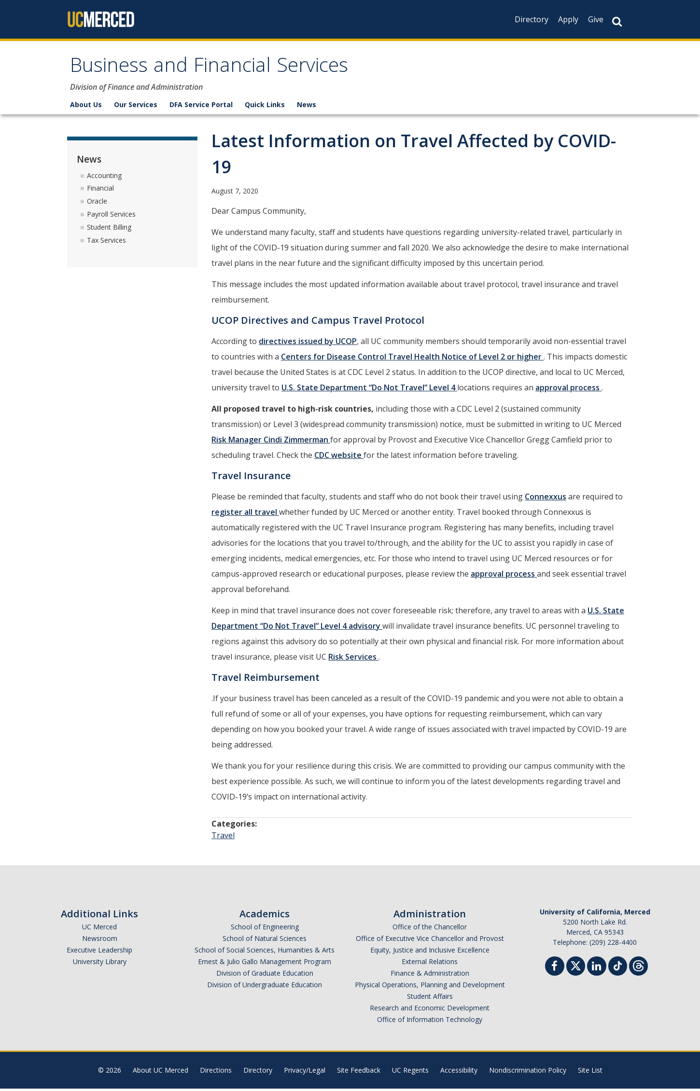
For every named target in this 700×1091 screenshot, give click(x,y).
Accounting (104, 177)
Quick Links (265, 106)
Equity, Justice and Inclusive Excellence (430, 952)
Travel (223, 837)
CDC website (339, 457)
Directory (531, 19)
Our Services (135, 106)
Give (595, 19)
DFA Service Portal (201, 106)
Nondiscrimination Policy (527, 1072)
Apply (568, 19)
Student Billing (109, 229)
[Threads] (638, 967)
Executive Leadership (99, 952)
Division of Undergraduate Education (264, 987)
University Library (99, 963)
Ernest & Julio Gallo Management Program (264, 963)
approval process (568, 390)
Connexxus (545, 499)
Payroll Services (111, 216)
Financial (100, 190)
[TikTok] (617, 967)
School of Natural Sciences (265, 940)
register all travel (245, 514)
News (306, 106)
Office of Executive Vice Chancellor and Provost (430, 940)
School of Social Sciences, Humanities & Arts (265, 952)
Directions (216, 1072)
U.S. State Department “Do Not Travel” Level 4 (368, 390)
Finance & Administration (430, 975)
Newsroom (99, 940)
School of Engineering (265, 929)
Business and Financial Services (222, 69)
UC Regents (410, 1072)
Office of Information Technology (429, 1021)
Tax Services (106, 242)
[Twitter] (575, 967)
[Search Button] (617, 21)
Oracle (97, 203)
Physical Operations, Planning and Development (430, 987)
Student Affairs (430, 998)
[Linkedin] (597, 969)
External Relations (430, 963)
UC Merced (99, 929)
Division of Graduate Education (264, 975)
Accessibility (458, 1072)
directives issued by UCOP (308, 343)
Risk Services (353, 659)
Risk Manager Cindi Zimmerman (270, 442)
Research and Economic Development (430, 1010)
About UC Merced (160, 1072)
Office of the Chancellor (429, 929)
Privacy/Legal (304, 1072)
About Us (86, 106)
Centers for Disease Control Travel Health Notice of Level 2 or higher (412, 359)
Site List (590, 1072)
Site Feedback (358, 1072)
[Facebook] (555, 969)
